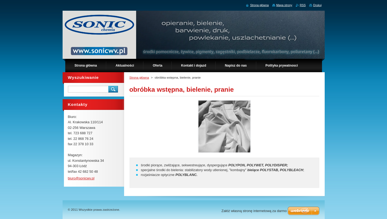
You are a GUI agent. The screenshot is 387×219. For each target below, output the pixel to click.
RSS (303, 5)
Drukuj (317, 5)
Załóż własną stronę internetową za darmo (254, 211)
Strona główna (139, 77)
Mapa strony (284, 5)
